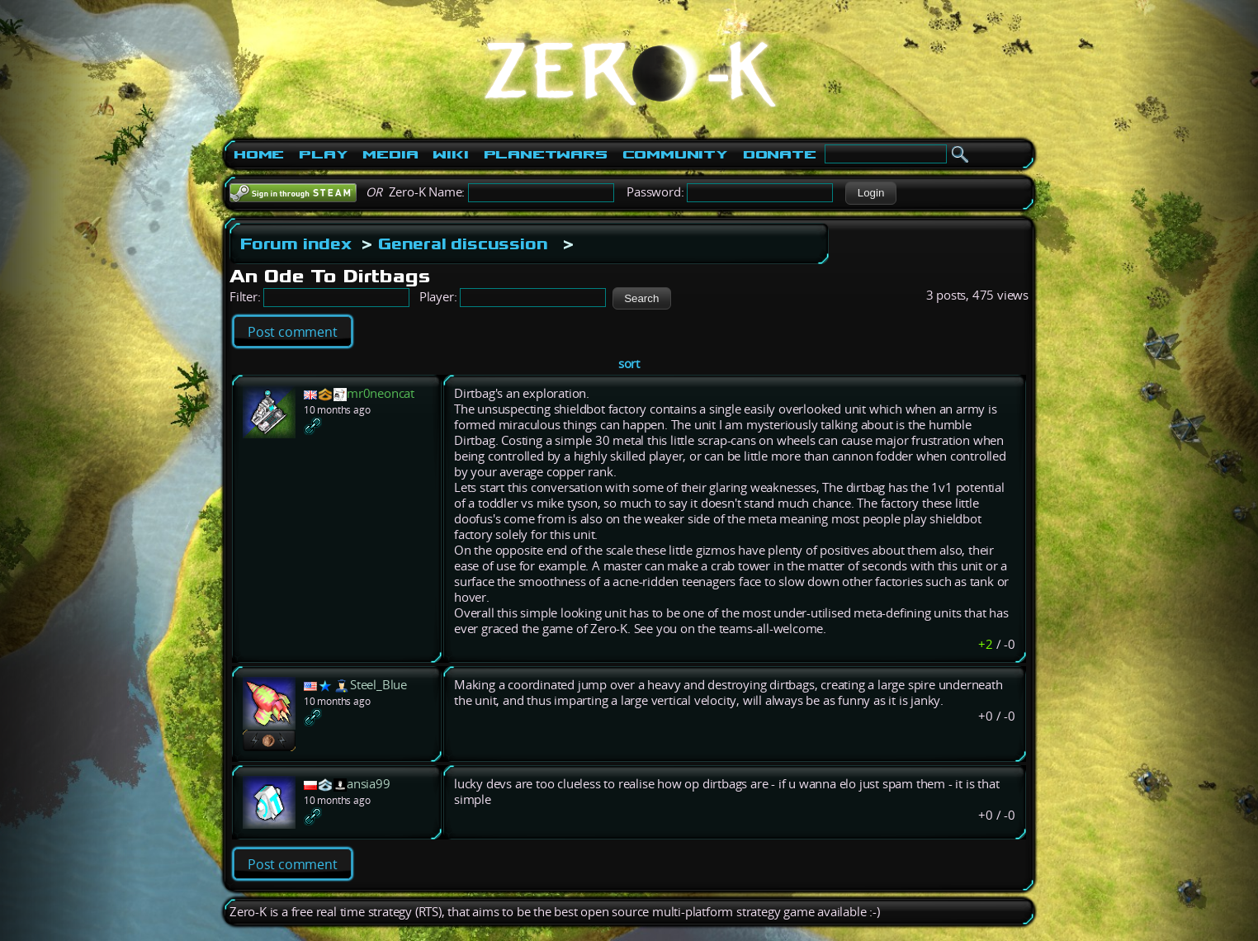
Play (323, 154)
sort (629, 363)
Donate (779, 154)
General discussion (462, 243)
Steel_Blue (378, 685)
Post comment (293, 332)
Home (259, 154)
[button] (870, 193)
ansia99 (368, 784)
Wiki (450, 154)
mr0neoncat (380, 393)
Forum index (296, 243)
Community (675, 154)
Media (390, 154)
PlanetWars (546, 154)
